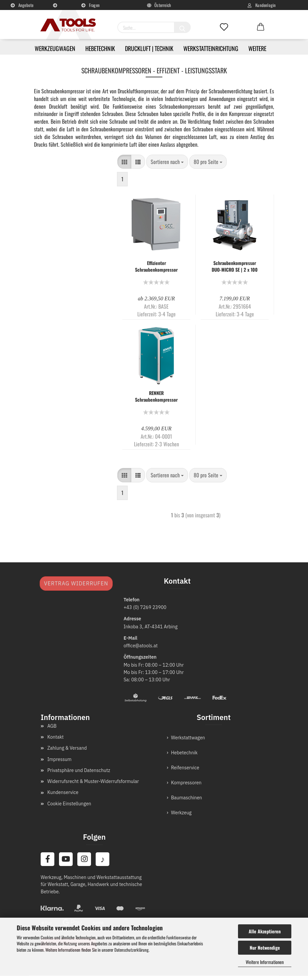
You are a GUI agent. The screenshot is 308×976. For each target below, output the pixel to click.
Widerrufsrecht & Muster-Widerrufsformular (93, 781)
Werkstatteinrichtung (210, 48)
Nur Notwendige (265, 947)
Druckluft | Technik (149, 48)
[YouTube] (66, 859)
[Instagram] (85, 859)
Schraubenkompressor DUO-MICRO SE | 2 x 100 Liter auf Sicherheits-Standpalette (235, 266)
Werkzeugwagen (55, 48)
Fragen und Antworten (90, 7)
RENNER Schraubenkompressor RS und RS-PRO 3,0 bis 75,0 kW (156, 396)
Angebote (22, 5)
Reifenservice (185, 768)
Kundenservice (56, 8)
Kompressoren (186, 783)
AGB (52, 726)
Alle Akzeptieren (265, 931)
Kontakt (55, 737)
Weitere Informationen (265, 961)
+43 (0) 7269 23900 (145, 607)
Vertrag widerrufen (76, 583)
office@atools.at (141, 646)
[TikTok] (104, 859)
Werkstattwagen (188, 738)
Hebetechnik (100, 48)
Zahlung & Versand (67, 748)
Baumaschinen (186, 798)
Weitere (257, 48)
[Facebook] (48, 859)
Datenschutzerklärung (131, 949)
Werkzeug (181, 813)
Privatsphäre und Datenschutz (78, 770)
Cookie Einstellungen (69, 804)
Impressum (59, 759)
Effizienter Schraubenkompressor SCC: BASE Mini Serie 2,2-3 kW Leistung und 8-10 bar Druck (156, 266)
